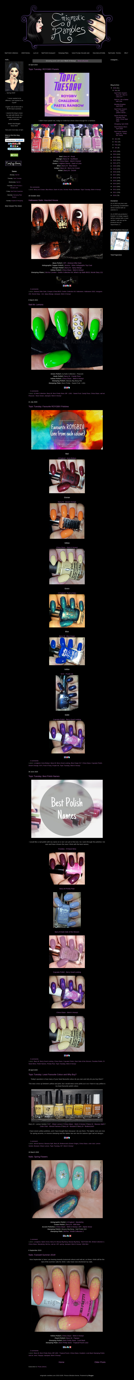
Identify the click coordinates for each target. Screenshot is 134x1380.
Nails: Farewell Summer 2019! (42, 1255)
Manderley (41, 1244)
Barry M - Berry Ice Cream (70, 168)
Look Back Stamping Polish (95, 1353)
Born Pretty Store (59, 393)
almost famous (39, 1143)
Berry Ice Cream (39, 189)
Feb (116, 145)
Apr (116, 139)
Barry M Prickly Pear (66, 889)
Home (61, 1362)
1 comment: (34, 1141)
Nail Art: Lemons (36, 304)
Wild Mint (85, 1244)
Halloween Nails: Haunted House (43, 200)
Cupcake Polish (97, 763)
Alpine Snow (45, 1242)
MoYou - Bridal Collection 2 (74, 1231)
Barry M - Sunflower (70, 159)
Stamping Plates (63, 53)
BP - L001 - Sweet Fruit (73, 393)
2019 (115, 169)
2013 (115, 186)
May (116, 90)
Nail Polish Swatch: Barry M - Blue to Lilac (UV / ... (120, 94)
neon (35, 1355)
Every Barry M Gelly (99, 53)
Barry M (49, 393)
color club (91, 1143)
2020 (115, 166)
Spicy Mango (49, 294)
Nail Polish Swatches (17, 191)
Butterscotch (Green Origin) (69, 1143)
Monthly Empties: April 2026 (120, 105)
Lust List (35, 53)
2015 (115, 180)
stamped (57, 294)
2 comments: (34, 289)
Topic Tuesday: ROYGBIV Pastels (44, 69)
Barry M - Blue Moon (69, 166)
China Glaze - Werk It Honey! (70, 161)
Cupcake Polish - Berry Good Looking (67, 719)
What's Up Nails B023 (82, 272)
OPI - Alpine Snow (85, 1227)
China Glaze (95, 393)
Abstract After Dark (40, 291)
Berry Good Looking (63, 763)
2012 (115, 189)
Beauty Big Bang (62, 1242)
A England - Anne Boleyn (67, 458)
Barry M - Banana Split (95, 1124)
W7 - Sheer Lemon (55, 1124)
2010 (115, 195)
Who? (126, 53)
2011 (115, 192)
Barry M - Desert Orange (67, 502)
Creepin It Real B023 (54, 291)
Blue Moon (49, 189)
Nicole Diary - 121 (38, 294)
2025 (115, 151)
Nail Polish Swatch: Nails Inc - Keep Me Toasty (120, 133)
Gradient (82, 1353)
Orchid (65, 189)
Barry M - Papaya (72, 1338)
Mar (116, 142)
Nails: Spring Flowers (38, 1157)
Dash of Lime (58, 189)
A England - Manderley (75, 1222)
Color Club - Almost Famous (50, 1126)
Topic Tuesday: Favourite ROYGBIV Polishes (49, 406)
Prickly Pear (51, 1064)
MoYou (47, 1244)
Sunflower (76, 189)
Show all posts (82, 61)
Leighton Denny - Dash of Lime (70, 163)
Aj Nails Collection (40, 393)
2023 (115, 157)
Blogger (91, 1375)
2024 (115, 154)
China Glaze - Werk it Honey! (73, 270)
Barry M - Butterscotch (86, 1126)
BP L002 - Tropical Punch (60, 1353)
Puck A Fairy (47, 765)
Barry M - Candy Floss (72, 376)
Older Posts (100, 1362)
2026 (115, 88)
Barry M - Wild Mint (73, 1224)
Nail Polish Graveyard (48, 53)
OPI (57, 1244)
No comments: (35, 187)
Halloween (80, 291)
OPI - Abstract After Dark (72, 263)
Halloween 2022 (89, 291)
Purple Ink (55, 765)
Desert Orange (34, 765)
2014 (115, 183)
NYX (40, 765)
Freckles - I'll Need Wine (67, 849)
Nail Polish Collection (11, 53)
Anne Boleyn (45, 763)
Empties (13, 200)
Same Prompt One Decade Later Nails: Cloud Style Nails (121, 118)
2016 (115, 178)
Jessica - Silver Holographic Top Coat (78, 265)
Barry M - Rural (69, 156)
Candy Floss (86, 393)
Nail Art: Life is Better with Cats (121, 100)
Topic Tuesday (85, 189)
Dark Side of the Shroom (83, 1061)
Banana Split (49, 1143)
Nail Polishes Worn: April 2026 (121, 127)
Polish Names (41, 1064)
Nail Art (17, 174)
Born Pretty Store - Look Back (74, 1340)
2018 (115, 172)
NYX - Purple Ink (67, 674)
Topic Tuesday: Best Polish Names (44, 776)
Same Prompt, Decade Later (81, 53)
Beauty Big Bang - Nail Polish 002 (80, 1242)
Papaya (40, 1355)
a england (37, 763)
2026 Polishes (25, 53)
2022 (115, 160)
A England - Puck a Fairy (67, 593)
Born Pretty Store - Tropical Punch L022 (73, 1343)
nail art (102, 393)
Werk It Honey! (96, 189)
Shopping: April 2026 (121, 124)
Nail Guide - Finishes (114, 53)
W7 (61, 1146)
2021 (115, 163)
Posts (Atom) (42, 1367)
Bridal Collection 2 (98, 1242)
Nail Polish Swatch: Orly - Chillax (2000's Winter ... (120, 110)
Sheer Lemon (44, 1146)
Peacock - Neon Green (36, 396)
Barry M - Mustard (69, 1126)
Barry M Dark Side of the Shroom (67, 932)
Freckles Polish (97, 1061)
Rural (70, 189)
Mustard (36, 1146)
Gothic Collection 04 (69, 291)
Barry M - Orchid (70, 170)
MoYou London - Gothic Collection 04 (59, 272)
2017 (115, 175)
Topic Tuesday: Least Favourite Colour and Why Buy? (52, 1074)
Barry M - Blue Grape (67, 636)
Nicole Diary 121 (97, 272)
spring (62, 1244)
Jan (116, 148)
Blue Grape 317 (76, 763)
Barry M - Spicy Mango (73, 268)
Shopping (20, 200)
